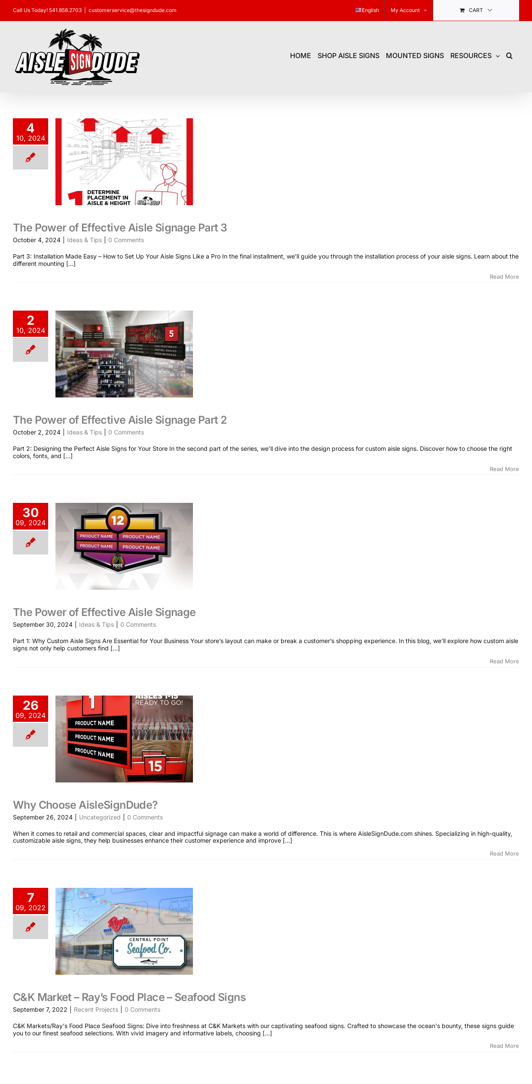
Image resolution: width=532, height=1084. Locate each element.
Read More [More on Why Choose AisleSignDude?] (504, 853)
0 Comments (126, 239)
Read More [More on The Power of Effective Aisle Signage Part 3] (504, 276)
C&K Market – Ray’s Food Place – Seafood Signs (129, 997)
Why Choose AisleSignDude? (85, 804)
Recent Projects (96, 1009)
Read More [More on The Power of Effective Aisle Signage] (504, 661)
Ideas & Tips (84, 239)
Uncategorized (100, 817)
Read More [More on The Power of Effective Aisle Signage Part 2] (504, 468)
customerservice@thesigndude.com (133, 10)
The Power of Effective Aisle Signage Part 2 (120, 419)
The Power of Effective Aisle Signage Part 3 (120, 227)
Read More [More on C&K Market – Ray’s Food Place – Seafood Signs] (504, 1045)
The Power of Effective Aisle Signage (104, 612)
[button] (509, 54)
